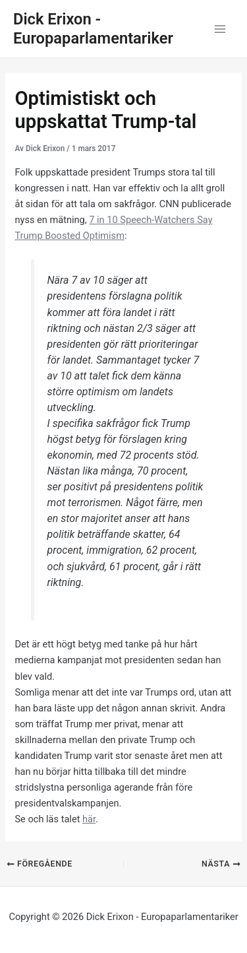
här (89, 819)
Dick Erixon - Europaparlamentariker (93, 29)
